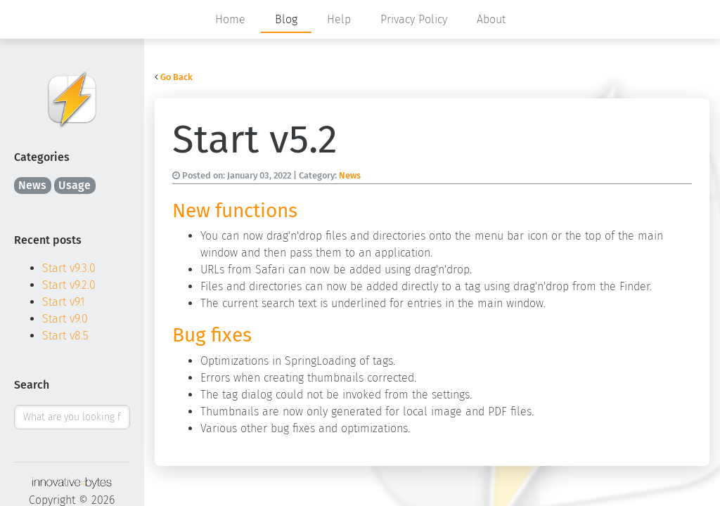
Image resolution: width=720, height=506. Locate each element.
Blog (286, 19)
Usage (74, 185)
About (491, 19)
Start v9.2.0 (69, 285)
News (32, 185)
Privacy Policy (413, 19)
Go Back (176, 77)
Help (339, 19)
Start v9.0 (65, 318)
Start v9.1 (63, 302)
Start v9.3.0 (69, 268)
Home (230, 19)
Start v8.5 (65, 335)
